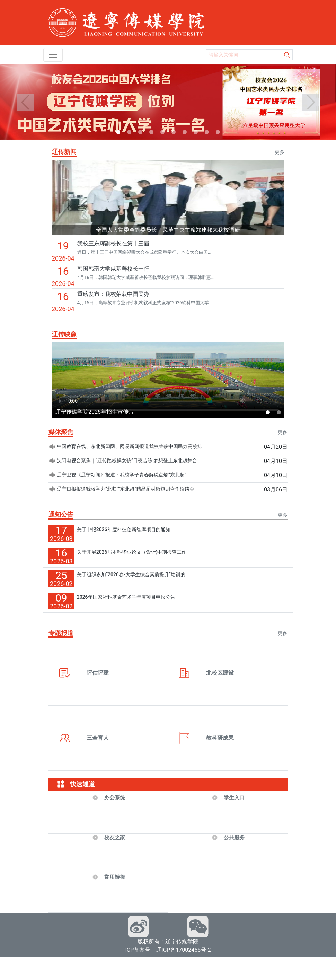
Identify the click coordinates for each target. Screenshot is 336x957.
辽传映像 (64, 334)
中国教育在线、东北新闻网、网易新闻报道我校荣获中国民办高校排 (129, 446)
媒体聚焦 (60, 432)
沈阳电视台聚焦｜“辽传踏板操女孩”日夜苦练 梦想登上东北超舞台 (127, 460)
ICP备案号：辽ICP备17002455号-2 (168, 950)
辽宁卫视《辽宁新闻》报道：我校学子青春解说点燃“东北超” (121, 474)
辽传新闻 (64, 151)
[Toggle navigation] (53, 55)
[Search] (244, 54)
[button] (25, 102)
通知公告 (60, 514)
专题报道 (60, 632)
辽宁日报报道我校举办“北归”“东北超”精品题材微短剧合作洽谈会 (125, 489)
